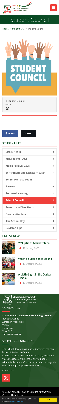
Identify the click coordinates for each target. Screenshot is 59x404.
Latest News (11, 236)
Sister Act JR (30, 152)
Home (5, 28)
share (10, 133)
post (28, 133)
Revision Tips (30, 228)
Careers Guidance (30, 214)
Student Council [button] (15, 100)
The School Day (30, 221)
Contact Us (8, 370)
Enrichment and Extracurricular (30, 172)
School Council (30, 200)
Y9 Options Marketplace (34, 243)
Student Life (18, 28)
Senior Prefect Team (30, 179)
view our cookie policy (17, 401)
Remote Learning (30, 193)
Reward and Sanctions (30, 207)
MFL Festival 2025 (30, 159)
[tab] (29, 104)
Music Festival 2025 (30, 165)
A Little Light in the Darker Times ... (34, 276)
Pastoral (30, 186)
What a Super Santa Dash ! (35, 258)
